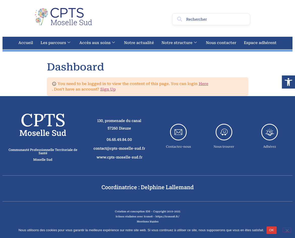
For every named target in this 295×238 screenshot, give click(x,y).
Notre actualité (139, 43)
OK (271, 230)
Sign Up (108, 89)
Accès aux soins (97, 43)
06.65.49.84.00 (119, 139)
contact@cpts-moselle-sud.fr (119, 148)
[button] (288, 82)
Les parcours (55, 43)
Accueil (25, 43)
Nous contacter (221, 43)
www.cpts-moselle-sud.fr (119, 157)
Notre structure (179, 43)
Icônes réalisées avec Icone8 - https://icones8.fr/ (147, 216)
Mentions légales (147, 221)
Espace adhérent (260, 43)
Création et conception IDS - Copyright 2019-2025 (147, 211)
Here (203, 84)
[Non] (287, 230)
